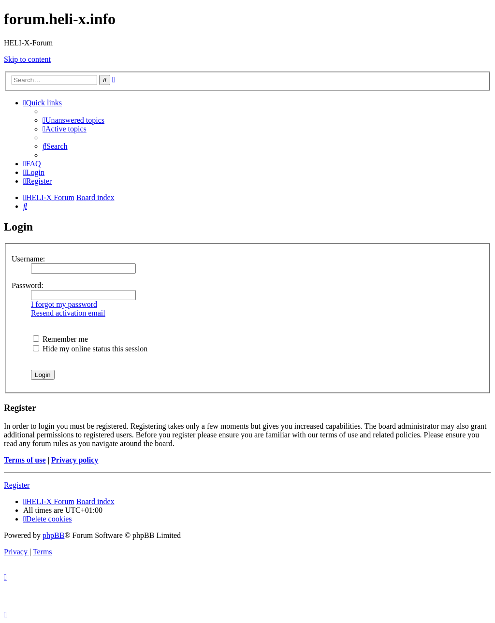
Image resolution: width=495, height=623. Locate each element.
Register (16, 485)
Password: (28, 285)
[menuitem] (73, 120)
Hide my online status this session (90, 349)
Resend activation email (68, 313)
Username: (28, 259)
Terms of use (25, 460)
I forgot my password (64, 304)
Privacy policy (74, 460)
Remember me (60, 339)
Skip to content (27, 59)
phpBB (53, 535)
